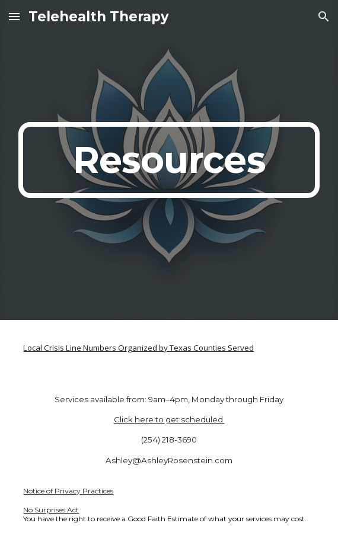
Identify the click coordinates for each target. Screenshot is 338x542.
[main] (168, 160)
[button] (14, 16)
